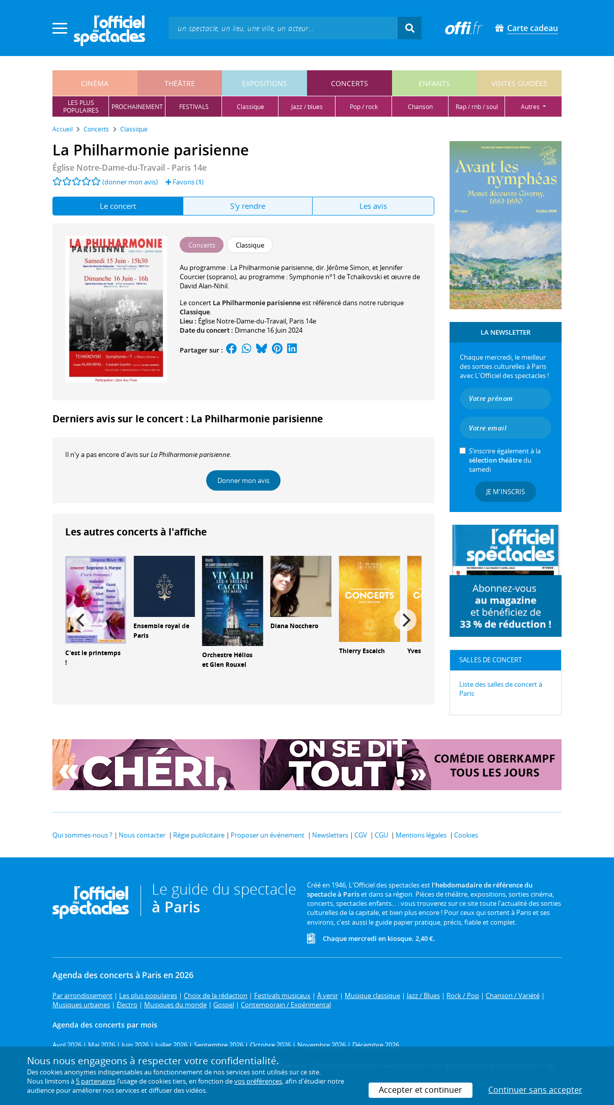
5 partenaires (96, 1081)
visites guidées (519, 83)
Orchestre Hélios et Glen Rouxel (227, 660)
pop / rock (364, 106)
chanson (420, 106)
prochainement (137, 106)
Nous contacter (142, 835)
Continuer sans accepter (535, 1089)
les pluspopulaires (81, 106)
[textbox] (283, 28)
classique (250, 106)
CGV (360, 835)
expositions (264, 83)
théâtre (179, 83)
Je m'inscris (505, 491)
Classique (195, 311)
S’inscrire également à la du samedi (505, 460)
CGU (381, 835)
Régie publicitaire (199, 835)
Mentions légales (421, 835)
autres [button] (531, 106)
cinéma (94, 83)
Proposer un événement (267, 835)
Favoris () (184, 181)
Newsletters (330, 835)
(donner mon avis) (130, 181)
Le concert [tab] (118, 206)
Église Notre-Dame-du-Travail (242, 321)
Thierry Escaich (362, 650)
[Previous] (81, 620)
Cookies (466, 835)
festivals (194, 106)
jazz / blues (307, 106)
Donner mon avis (243, 480)
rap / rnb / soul (477, 106)
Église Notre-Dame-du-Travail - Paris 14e (129, 167)
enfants (434, 83)
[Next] (405, 620)
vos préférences (258, 1081)
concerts (349, 83)
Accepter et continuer (420, 1089)
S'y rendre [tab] (247, 206)
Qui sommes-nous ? (82, 835)
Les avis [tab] (373, 206)
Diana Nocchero (294, 626)
